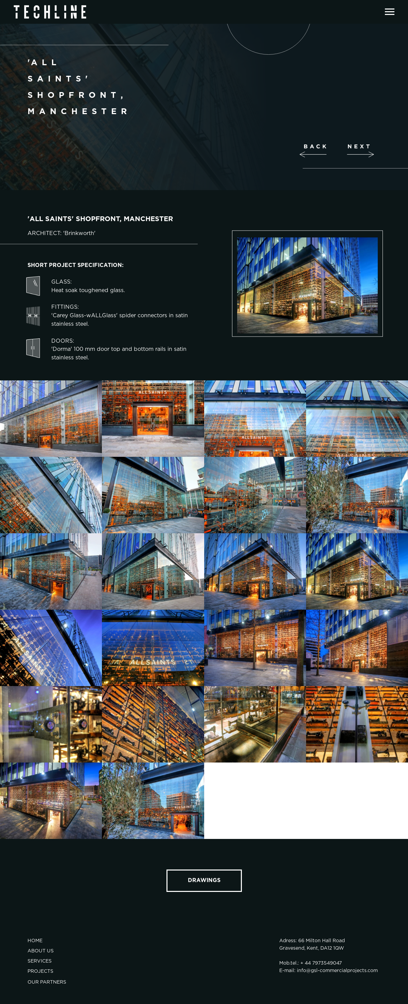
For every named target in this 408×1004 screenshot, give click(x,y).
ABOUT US (41, 951)
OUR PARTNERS (47, 982)
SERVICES (40, 961)
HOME (35, 941)
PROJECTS (40, 971)
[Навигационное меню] (389, 11)
